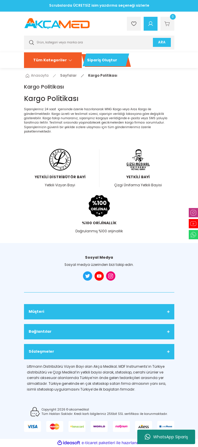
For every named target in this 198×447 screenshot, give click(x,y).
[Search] (99, 42)
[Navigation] (53, 60)
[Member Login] (151, 24)
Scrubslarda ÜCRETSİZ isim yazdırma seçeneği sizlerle (99, 5)
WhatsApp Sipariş (166, 437)
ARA (161, 42)
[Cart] (167, 24)
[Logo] (57, 23)
